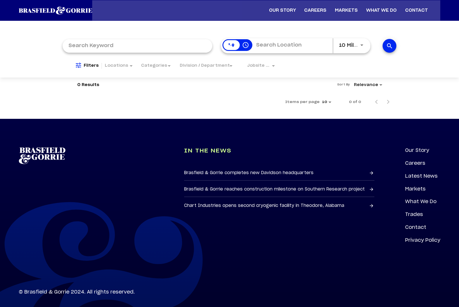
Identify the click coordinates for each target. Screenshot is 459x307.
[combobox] (137, 40)
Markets (415, 183)
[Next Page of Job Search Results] (388, 96)
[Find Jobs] (389, 40)
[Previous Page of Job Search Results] (376, 96)
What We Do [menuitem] (384, 7)
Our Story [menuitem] (284, 7)
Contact (415, 222)
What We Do (420, 196)
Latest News (421, 170)
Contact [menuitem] (418, 7)
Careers (415, 158)
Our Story (417, 145)
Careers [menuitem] (318, 7)
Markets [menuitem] (349, 7)
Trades (414, 209)
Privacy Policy (422, 235)
